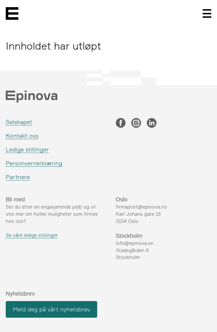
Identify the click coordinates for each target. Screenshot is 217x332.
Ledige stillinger (27, 149)
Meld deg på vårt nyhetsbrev (51, 309)
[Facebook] (121, 123)
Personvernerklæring (34, 163)
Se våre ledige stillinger (32, 235)
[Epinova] (12, 13)
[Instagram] (136, 123)
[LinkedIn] (152, 123)
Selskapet (19, 121)
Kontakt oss (22, 135)
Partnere (18, 176)
